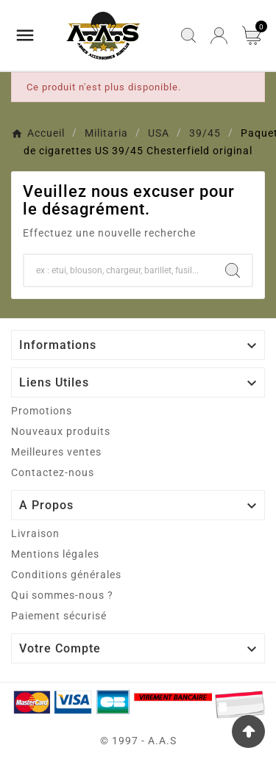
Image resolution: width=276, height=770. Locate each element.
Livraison (35, 533)
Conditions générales (66, 574)
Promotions (41, 411)
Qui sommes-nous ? (62, 595)
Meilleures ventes (56, 452)
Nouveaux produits (60, 431)
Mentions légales (55, 554)
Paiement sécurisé (59, 616)
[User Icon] (218, 35)
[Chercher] (118, 270)
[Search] (232, 270)
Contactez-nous (52, 472)
